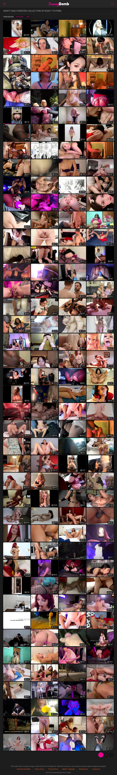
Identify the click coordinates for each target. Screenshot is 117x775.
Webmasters (83, 769)
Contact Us (96, 769)
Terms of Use (39, 769)
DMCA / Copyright (68, 769)
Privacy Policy (53, 769)
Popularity (19, 17)
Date (27, 17)
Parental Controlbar (23, 769)
